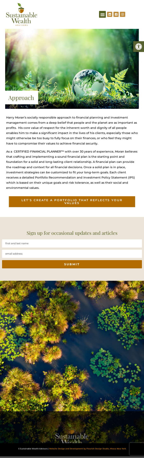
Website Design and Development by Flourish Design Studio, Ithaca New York (87, 449)
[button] (138, 46)
